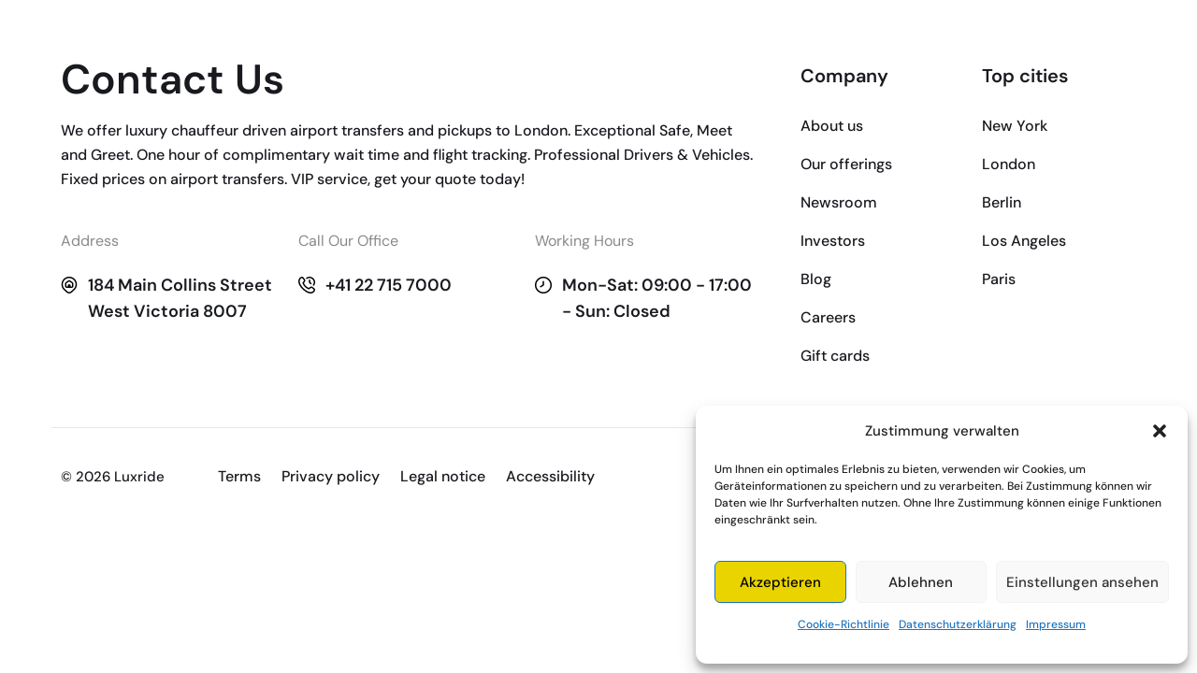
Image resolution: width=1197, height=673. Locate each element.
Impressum (1056, 624)
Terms (239, 476)
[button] (1159, 431)
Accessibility (550, 476)
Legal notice (442, 476)
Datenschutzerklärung (958, 624)
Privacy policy (330, 476)
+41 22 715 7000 (388, 285)
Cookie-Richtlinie (843, 624)
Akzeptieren (780, 582)
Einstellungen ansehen (1082, 582)
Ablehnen (920, 582)
